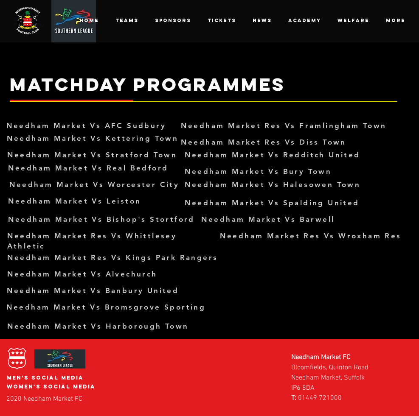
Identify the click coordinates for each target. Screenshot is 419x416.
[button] (126, 20)
